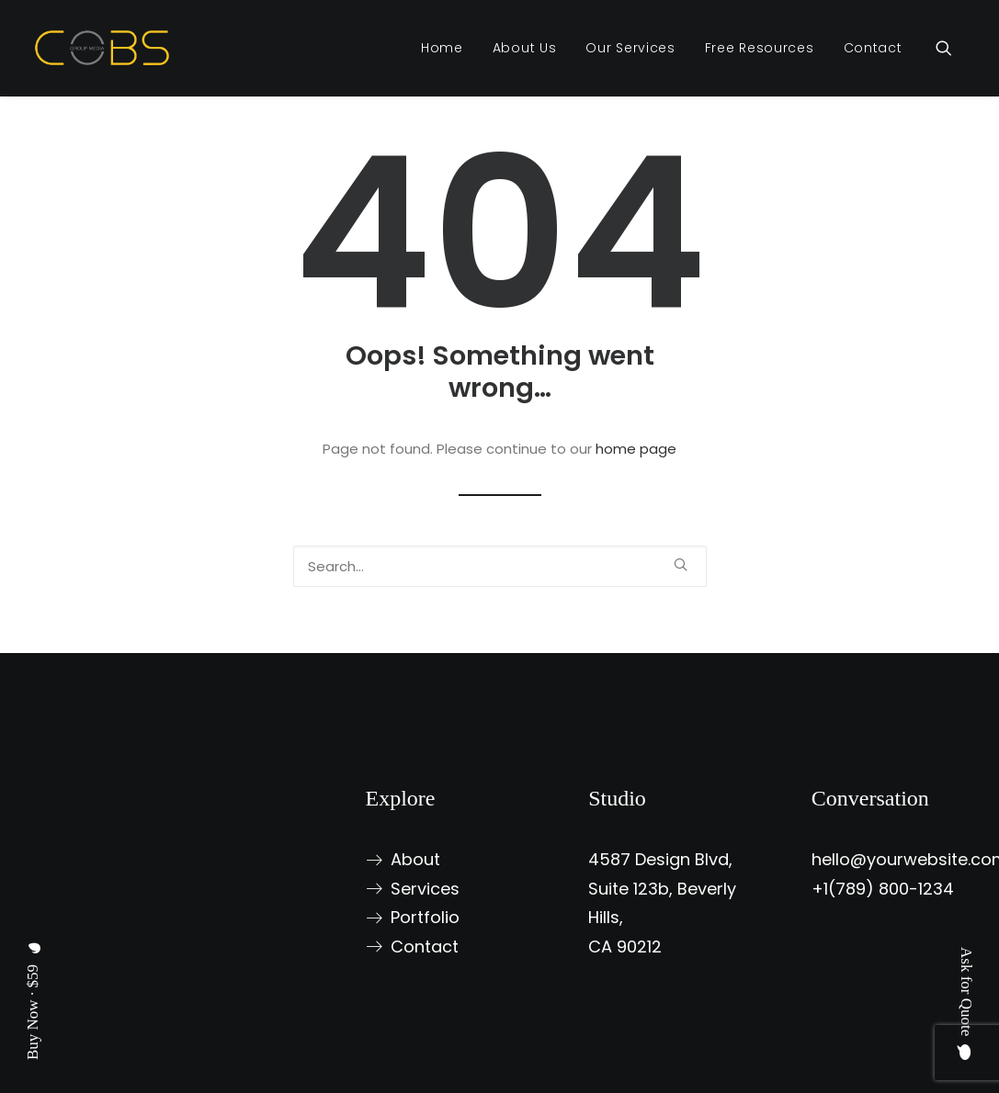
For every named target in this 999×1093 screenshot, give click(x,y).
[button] (952, 48)
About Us (525, 48)
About (415, 859)
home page (636, 448)
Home (442, 48)
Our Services (630, 48)
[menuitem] (442, 48)
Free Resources (759, 48)
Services (425, 888)
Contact (873, 48)
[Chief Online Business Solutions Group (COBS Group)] (103, 48)
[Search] (500, 566)
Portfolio (425, 917)
